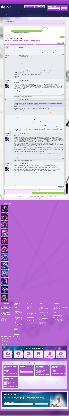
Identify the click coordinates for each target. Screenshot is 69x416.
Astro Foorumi (9, 21)
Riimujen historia (30, 315)
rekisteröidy (26, 25)
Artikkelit (3, 318)
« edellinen (58, 42)
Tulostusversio (61, 43)
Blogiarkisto (55, 309)
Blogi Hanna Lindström (18, 326)
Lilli (5, 79)
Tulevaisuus (18, 14)
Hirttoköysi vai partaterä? (34, 40)
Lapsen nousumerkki (5, 309)
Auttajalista (3, 319)
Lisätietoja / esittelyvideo (10, 373)
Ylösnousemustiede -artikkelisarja (60, 307)
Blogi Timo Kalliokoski (18, 313)
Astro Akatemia (30, 323)
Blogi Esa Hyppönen (18, 318)
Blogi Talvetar (16, 322)
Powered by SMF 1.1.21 (29, 196)
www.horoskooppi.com (17, 185)
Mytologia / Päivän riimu (31, 313)
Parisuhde (32, 14)
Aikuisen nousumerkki (5, 308)
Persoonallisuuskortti (43, 308)
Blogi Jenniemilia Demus (19, 316)
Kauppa (54, 312)
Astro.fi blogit (43, 14)
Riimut (37, 1)
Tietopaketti (16, 329)
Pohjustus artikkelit (57, 308)
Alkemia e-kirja (4, 320)
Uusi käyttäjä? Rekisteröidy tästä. (60, 9)
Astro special (15, 40)
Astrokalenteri (29, 6)
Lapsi (37, 14)
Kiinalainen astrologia (46, 1)
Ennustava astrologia (23, 40)
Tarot (31, 1)
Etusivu (11, 1)
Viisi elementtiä (42, 322)
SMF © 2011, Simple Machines (39, 196)
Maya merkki (3, 317)
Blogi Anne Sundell (18, 319)
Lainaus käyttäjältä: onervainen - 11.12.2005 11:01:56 (21, 101)
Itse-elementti (42, 323)
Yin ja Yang (41, 321)
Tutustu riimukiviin (30, 317)
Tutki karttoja (4, 14)
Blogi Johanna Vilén (18, 312)
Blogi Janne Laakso (18, 317)
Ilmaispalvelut (11, 14)
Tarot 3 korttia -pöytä (43, 312)
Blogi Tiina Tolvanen (18, 325)
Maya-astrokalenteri (5, 341)
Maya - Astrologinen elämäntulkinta (8, 342)
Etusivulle (3, 321)
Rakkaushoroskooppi (5, 312)
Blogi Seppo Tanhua (18, 311)
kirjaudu (21, 25)
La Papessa (7, 46)
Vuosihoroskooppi (43, 319)
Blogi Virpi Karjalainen (18, 314)
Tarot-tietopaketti (42, 306)
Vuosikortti (41, 309)
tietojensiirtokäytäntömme (19, 399)
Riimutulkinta (29, 314)
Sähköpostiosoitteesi (9, 402)
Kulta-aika (57, 1)
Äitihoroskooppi (4, 311)
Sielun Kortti (41, 307)
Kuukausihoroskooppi (5, 306)
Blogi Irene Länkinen (18, 323)
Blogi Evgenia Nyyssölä (18, 320)
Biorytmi (15, 306)
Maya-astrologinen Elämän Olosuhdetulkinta (10, 344)
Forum (15, 328)
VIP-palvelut (51, 14)
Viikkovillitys (3, 304)
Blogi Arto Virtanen (18, 324)
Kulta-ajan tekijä (56, 306)
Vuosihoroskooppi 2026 (6, 307)
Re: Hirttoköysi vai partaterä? (24, 46)
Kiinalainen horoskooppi (6, 315)
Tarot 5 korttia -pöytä (43, 311)
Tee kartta (16, 332)
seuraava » (62, 42)
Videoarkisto (55, 311)
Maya (25, 1)
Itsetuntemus (26, 14)
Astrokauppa (39, 6)
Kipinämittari (3, 313)
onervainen (7, 55)
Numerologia (18, 1)
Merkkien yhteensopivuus (6, 314)
